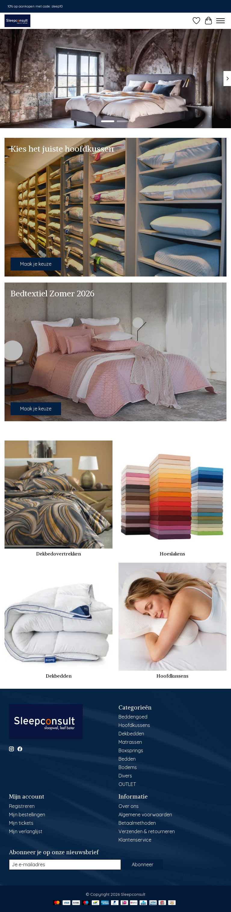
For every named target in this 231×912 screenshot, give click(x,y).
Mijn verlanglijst (25, 831)
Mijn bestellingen (27, 815)
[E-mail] (65, 864)
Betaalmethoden (137, 823)
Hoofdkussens (172, 676)
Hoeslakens (172, 554)
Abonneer (142, 864)
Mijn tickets (21, 823)
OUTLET (127, 784)
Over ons (129, 806)
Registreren (22, 806)
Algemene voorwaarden (145, 815)
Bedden (127, 759)
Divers (125, 776)
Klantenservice (135, 840)
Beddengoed (133, 717)
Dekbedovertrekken (58, 554)
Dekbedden (59, 676)
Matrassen (130, 742)
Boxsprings (131, 750)
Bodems (128, 767)
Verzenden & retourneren (147, 831)
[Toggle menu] (220, 21)
